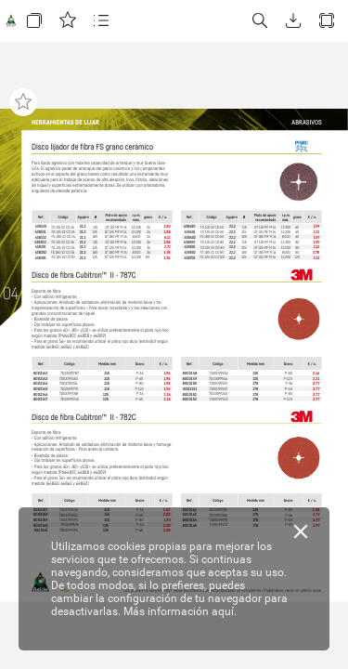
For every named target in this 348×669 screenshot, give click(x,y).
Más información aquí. (180, 611)
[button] (34, 21)
